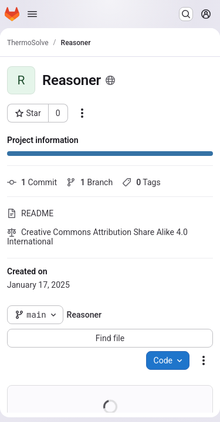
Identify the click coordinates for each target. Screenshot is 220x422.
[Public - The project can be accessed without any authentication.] (110, 80)
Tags (141, 182)
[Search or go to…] (186, 14)
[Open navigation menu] (32, 14)
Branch (89, 182)
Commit (32, 182)
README (30, 213)
